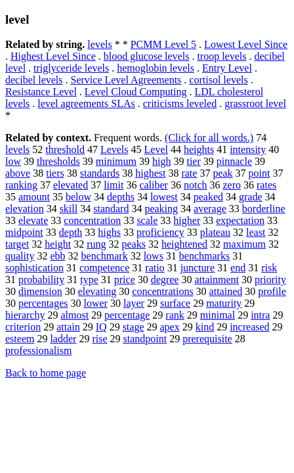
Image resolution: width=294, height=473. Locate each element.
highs (109, 232)
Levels (114, 149)
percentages (43, 303)
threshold (65, 149)
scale (147, 220)
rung (96, 244)
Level (156, 149)
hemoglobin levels (155, 68)
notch (195, 185)
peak (222, 173)
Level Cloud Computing (136, 91)
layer (133, 303)
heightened (184, 244)
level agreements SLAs (86, 103)
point (259, 173)
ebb (57, 255)
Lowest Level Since (245, 44)
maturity (224, 303)
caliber (153, 185)
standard (111, 208)
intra (260, 315)
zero (231, 185)
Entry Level (227, 68)
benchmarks (204, 255)
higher (186, 220)
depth (71, 232)
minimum (116, 161)
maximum (244, 244)
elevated (70, 185)
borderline (263, 208)
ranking (21, 185)
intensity (248, 149)
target (17, 244)
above (17, 173)
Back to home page (45, 372)
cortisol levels (218, 79)
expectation (240, 220)
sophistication (34, 267)
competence (104, 267)
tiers (55, 173)
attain (68, 326)
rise (99, 338)
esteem (19, 338)
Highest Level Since (53, 56)
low (13, 161)
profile (272, 291)
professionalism (38, 350)
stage (133, 326)
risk (269, 267)
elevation (24, 208)
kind (205, 326)
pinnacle (234, 161)
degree (165, 279)
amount (34, 196)
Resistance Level (41, 91)
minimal (217, 315)
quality (19, 255)
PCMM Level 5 (163, 44)
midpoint (24, 232)
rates (266, 185)
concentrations (162, 291)
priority (270, 279)
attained (226, 291)
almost (74, 315)
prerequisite (207, 338)
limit (113, 185)
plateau (215, 232)
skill (69, 208)
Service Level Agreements (126, 79)
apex (170, 326)
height (58, 244)
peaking (161, 208)
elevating (97, 291)
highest (150, 173)
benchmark (104, 255)
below (78, 196)
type (89, 279)
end (237, 267)
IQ (101, 326)
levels (99, 44)
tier (193, 161)
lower (96, 303)
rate (189, 173)
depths (121, 196)
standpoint (145, 338)
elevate (33, 220)
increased (249, 326)
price (124, 279)
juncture (197, 267)
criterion (23, 326)
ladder (63, 338)
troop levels (221, 56)
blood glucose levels (147, 56)
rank (174, 315)
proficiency (160, 232)
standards (99, 173)
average (210, 208)
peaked (208, 196)
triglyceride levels (71, 68)
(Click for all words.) (209, 137)
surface (175, 303)
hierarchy (25, 315)
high (161, 161)
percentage (127, 315)
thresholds (58, 161)
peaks (133, 244)
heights (199, 149)
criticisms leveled (180, 103)
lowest (164, 196)
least (255, 232)
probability (41, 279)
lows (153, 255)
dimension (40, 291)
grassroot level (255, 103)
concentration (92, 220)
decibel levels (34, 79)
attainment (216, 279)
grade (250, 196)
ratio (154, 267)
